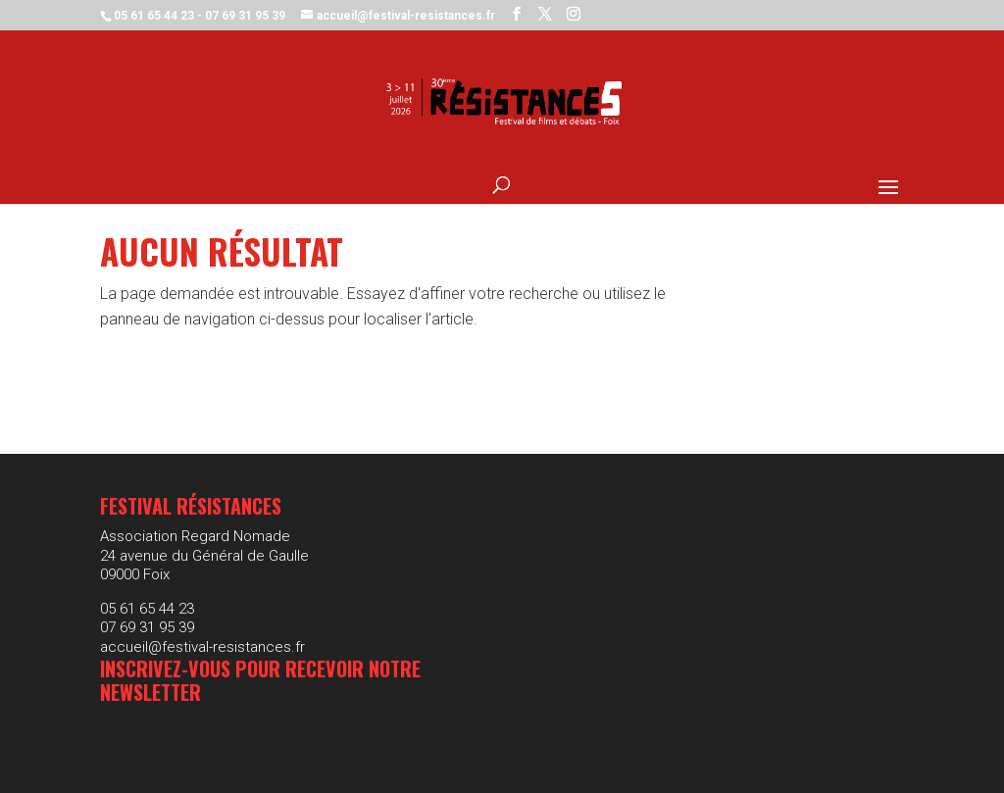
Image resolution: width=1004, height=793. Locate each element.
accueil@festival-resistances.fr (202, 647)
